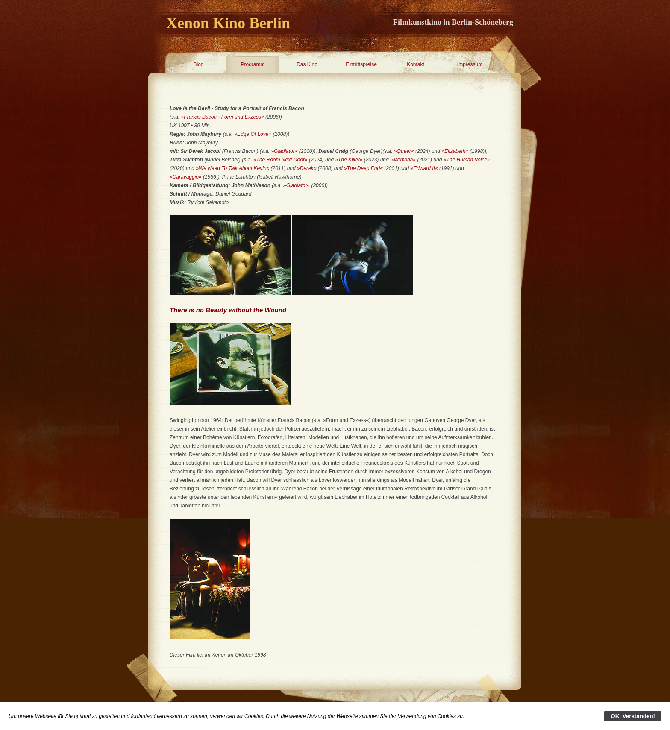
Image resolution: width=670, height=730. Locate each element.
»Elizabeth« (454, 151)
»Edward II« (424, 168)
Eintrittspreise (361, 64)
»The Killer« (348, 160)
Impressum (469, 64)
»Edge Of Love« (252, 134)
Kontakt (415, 64)
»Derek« (306, 168)
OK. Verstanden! (633, 716)
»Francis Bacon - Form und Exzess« (222, 117)
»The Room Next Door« (280, 160)
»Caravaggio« (186, 177)
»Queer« (404, 151)
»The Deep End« (363, 168)
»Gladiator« (284, 151)
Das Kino (307, 64)
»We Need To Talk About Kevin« (232, 168)
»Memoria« (403, 160)
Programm (252, 64)
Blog (198, 64)
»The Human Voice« (467, 160)
